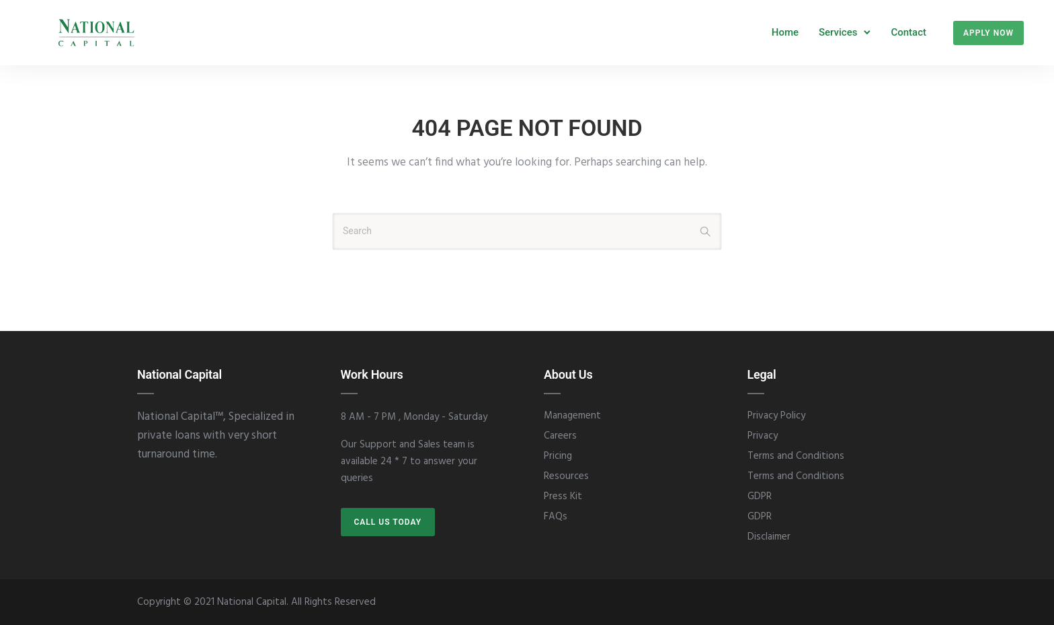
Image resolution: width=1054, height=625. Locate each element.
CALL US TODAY (388, 522)
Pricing (558, 456)
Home (785, 32)
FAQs (555, 517)
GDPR (759, 496)
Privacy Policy (776, 416)
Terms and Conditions (795, 456)
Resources (566, 476)
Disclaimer (768, 537)
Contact (908, 32)
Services (838, 32)
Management (572, 416)
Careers (560, 436)
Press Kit (563, 496)
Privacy (762, 436)
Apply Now (988, 33)
